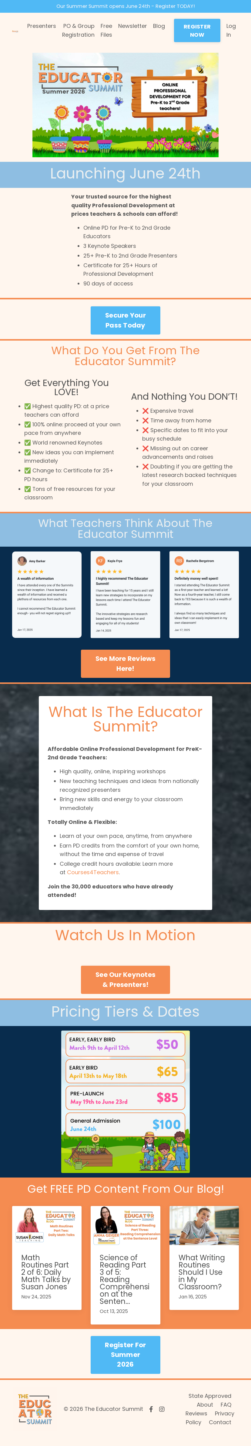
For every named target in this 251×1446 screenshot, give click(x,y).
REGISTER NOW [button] (197, 31)
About (205, 1412)
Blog (159, 27)
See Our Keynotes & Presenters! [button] (125, 987)
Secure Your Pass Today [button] (125, 322)
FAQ (226, 1412)
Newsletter (132, 27)
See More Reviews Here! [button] (125, 667)
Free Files (106, 31)
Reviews (196, 1420)
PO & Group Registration (78, 31)
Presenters (41, 27)
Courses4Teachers (93, 879)
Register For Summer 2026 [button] (125, 1362)
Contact (220, 1429)
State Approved (210, 1403)
